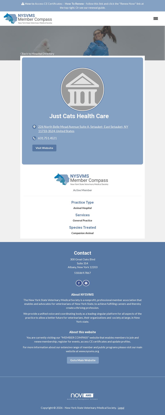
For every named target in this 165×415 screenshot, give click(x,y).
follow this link (94, 3)
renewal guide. (96, 7)
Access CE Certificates (48, 3)
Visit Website (44, 147)
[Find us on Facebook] (79, 283)
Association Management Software (82, 396)
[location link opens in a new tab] (85, 129)
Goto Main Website (82, 360)
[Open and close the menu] (108, 18)
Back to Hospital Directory (37, 53)
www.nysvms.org (89, 351)
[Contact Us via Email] (86, 283)
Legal (121, 407)
